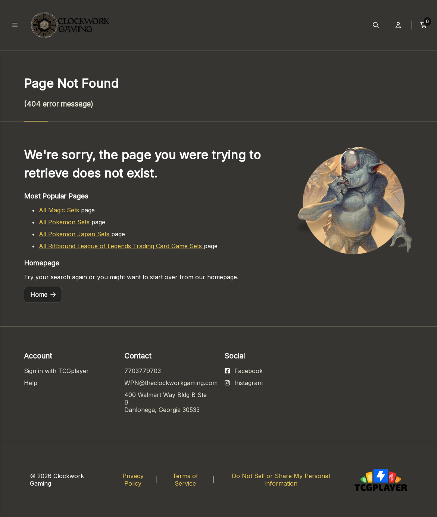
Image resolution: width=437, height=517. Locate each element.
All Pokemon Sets (65, 222)
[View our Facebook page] (244, 371)
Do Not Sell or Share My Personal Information (281, 479)
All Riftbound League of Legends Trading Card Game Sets (121, 246)
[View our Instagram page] (244, 383)
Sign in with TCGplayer (56, 371)
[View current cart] (423, 25)
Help (30, 383)
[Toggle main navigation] (15, 25)
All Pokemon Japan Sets (75, 234)
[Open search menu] (375, 25)
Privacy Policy (133, 479)
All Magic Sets (60, 210)
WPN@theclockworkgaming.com (171, 383)
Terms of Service (185, 479)
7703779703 (142, 371)
